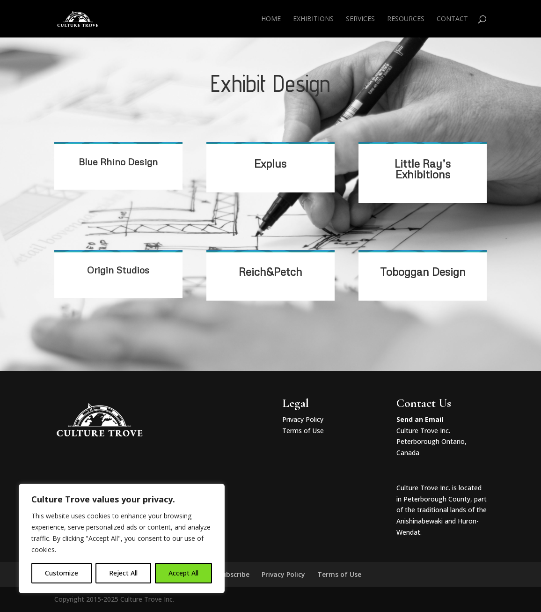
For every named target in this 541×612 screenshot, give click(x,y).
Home (271, 19)
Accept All (183, 572)
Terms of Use (303, 430)
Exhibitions (313, 19)
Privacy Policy (302, 419)
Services (360, 19)
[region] (122, 538)
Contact (452, 19)
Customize (61, 572)
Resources (405, 19)
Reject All (123, 572)
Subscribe (233, 574)
